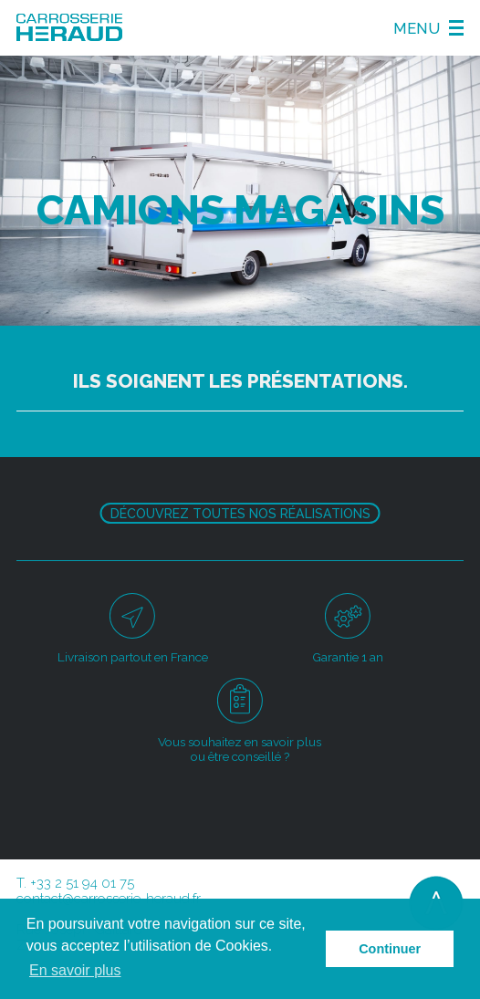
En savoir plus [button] (75, 970)
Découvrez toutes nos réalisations (240, 513)
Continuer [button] (390, 949)
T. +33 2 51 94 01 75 (75, 883)
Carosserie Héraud (69, 28)
